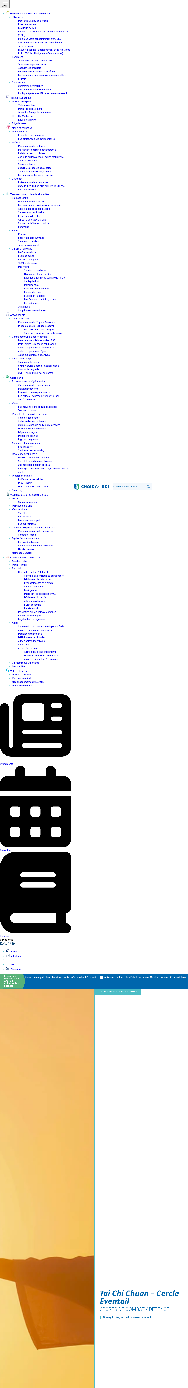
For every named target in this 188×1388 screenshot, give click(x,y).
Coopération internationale (32, 310)
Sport (15, 230)
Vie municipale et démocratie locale (27, 494)
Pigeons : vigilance (28, 439)
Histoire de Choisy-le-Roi (37, 274)
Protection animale (22, 475)
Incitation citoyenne (28, 388)
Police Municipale (21, 101)
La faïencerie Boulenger (36, 288)
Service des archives (35, 270)
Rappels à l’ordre (27, 119)
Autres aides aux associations (34, 208)
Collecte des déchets (29, 417)
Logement (17, 57)
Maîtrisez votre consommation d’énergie (39, 38)
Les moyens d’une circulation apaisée (38, 406)
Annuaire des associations (32, 219)
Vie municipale (19, 509)
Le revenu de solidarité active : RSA (36, 340)
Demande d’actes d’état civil (33, 572)
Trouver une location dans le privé (35, 60)
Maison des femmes (29, 542)
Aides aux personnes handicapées (36, 347)
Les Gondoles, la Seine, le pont (40, 299)
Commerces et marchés (30, 86)
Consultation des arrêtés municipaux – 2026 (41, 626)
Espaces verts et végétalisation (28, 381)
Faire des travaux (27, 24)
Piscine (22, 234)
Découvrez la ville (21, 674)
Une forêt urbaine (27, 399)
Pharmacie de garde (28, 369)
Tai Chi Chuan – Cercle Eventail (118, 991)
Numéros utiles (26, 549)
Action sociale (15, 315)
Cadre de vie (14, 377)
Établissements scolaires (31, 153)
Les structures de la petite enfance (36, 138)
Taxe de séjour (25, 46)
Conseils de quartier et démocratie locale (33, 527)
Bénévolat (23, 227)
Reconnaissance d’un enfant (38, 583)
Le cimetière (18, 666)
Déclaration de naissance (37, 579)
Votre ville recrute (17, 671)
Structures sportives (29, 241)
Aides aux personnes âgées (33, 351)
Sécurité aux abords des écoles (34, 167)
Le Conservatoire (27, 252)
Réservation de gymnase (31, 237)
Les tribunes (24, 516)
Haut (10, 964)
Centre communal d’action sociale (29, 336)
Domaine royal (31, 285)
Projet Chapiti (25, 483)
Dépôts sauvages (27, 432)
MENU (4, 4)
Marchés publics (21, 561)
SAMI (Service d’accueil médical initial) (38, 365)
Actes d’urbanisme (28, 648)
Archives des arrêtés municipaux (35, 630)
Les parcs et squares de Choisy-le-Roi (38, 396)
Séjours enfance (26, 164)
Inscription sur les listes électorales (37, 612)
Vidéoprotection (26, 105)
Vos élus (22, 513)
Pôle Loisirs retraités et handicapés (37, 344)
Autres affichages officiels (31, 641)
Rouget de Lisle (32, 292)
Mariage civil (30, 590)
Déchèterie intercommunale (32, 428)
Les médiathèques (28, 259)
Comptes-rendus (27, 534)
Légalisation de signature (31, 619)
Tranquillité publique (18, 98)
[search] (128, 486)
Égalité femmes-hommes (25, 538)
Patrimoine (24, 266)
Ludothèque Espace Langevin (39, 329)
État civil (16, 568)
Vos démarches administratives (34, 89)
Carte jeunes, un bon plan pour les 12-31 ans (41, 186)
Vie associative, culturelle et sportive (27, 194)
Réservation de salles (29, 216)
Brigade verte (19, 123)
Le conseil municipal (29, 520)
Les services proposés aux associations (39, 205)
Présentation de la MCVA (31, 201)
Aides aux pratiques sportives (34, 354)
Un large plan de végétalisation (34, 385)
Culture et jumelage (22, 248)
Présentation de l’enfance (31, 146)
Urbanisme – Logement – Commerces (28, 13)
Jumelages (24, 306)
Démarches (14, 969)
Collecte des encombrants (32, 421)
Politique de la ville (22, 505)
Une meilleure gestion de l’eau (34, 464)
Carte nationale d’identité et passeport (44, 575)
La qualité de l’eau (27, 28)
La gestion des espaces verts (34, 392)
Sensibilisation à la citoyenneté (34, 171)
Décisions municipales (30, 633)
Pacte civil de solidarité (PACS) (40, 593)
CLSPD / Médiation (22, 116)
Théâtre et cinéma (27, 263)
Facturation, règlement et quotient (35, 175)
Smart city (17, 490)
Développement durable (24, 454)
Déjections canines (28, 435)
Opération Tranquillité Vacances (34, 112)
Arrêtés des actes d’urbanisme (40, 651)
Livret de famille (32, 604)
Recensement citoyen (29, 615)
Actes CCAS (24, 644)
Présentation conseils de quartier (35, 531)
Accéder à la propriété (29, 67)
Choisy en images (27, 502)
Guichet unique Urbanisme (25, 662)
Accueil (12, 951)
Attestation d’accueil (34, 601)
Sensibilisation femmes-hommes (35, 461)
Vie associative (20, 198)
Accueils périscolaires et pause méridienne (41, 157)
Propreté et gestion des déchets (29, 414)
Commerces (18, 82)
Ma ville (16, 498)
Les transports (26, 446)
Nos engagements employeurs (28, 681)
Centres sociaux (20, 318)
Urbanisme (17, 17)
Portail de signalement (30, 108)
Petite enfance (20, 131)
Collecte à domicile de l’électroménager (39, 425)
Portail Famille (19, 564)
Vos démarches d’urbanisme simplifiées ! (40, 42)
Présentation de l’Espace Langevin (36, 325)
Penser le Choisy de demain (33, 20)
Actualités (13, 956)
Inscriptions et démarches (32, 135)
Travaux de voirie (27, 410)
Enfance (16, 142)
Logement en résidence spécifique (36, 71)
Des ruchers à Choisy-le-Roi (33, 486)
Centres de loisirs (27, 160)
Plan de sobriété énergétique (33, 457)
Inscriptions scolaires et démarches (37, 149)
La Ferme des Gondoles (30, 479)
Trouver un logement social (32, 64)
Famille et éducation (19, 128)
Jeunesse (17, 178)
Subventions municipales (31, 212)
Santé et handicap (21, 358)
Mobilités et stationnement (26, 443)
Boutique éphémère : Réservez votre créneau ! (42, 93)
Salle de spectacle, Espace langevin (43, 333)
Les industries (31, 303)
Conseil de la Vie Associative (33, 223)
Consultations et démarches (23, 557)
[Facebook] (2, 944)
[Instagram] (10, 944)
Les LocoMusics (27, 189)
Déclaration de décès (35, 597)
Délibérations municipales (31, 637)
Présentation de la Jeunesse (33, 182)
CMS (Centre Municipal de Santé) (35, 373)
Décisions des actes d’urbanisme (41, 655)
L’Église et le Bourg (34, 295)
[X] (6, 944)
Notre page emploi (22, 552)
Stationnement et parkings (32, 450)
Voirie (15, 403)
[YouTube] (13, 944)
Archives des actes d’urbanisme (41, 659)
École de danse (26, 256)
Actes (15, 622)
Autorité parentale (33, 586)
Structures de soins (28, 362)
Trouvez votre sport (28, 245)
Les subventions (27, 523)
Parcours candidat (21, 678)
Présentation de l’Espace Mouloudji (36, 322)
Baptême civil (31, 608)
